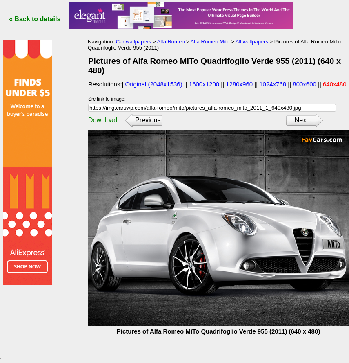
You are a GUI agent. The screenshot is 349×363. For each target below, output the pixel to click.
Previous (147, 120)
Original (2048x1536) (153, 84)
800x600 (304, 84)
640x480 (335, 84)
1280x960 (239, 84)
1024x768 (272, 84)
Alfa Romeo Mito (209, 41)
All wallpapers (252, 41)
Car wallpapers (133, 41)
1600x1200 (204, 84)
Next (301, 120)
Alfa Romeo (171, 41)
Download (102, 120)
